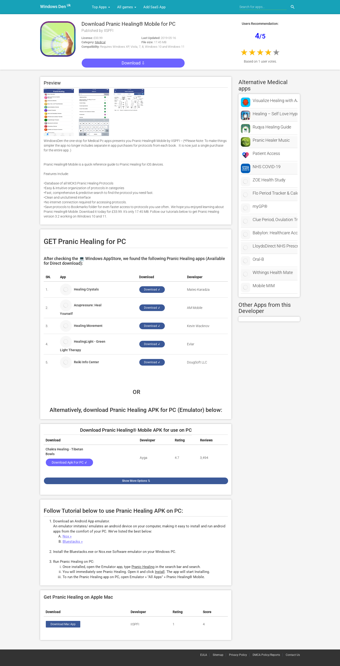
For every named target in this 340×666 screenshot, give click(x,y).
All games (126, 7)
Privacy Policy (238, 655)
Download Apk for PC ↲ (69, 462)
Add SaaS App (154, 7)
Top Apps (101, 7)
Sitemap (218, 655)
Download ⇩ (133, 62)
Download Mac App (63, 624)
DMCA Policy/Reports (266, 655)
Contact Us (293, 655)
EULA (203, 655)
